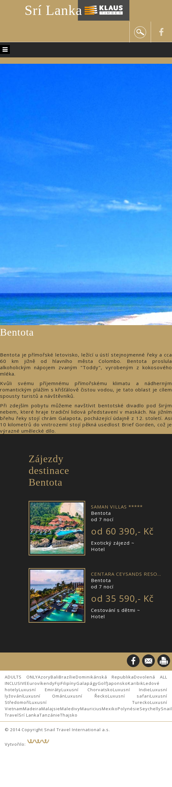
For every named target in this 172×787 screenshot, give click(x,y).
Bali (55, 677)
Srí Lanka (53, 10)
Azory (44, 677)
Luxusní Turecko (90, 702)
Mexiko (110, 709)
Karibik (135, 683)
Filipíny (68, 683)
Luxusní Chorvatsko (87, 689)
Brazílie (67, 677)
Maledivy (70, 709)
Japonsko (117, 683)
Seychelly (150, 709)
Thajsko (69, 715)
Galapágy (87, 683)
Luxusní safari (129, 696)
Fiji (58, 683)
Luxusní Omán (44, 696)
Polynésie (129, 709)
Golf (102, 683)
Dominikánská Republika (105, 677)
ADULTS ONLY (21, 677)
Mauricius (91, 709)
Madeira (32, 709)
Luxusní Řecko (86, 696)
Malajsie (50, 709)
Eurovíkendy (41, 683)
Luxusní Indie (131, 689)
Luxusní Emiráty (40, 689)
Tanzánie (49, 715)
